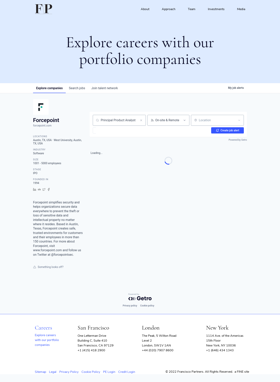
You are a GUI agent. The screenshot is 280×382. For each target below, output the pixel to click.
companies (49, 88)
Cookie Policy (90, 372)
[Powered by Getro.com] (140, 296)
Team (191, 9)
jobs (77, 88)
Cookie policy (147, 305)
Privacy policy (130, 305)
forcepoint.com (42, 125)
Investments (216, 9)
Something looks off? (48, 267)
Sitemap (40, 372)
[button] (106, 130)
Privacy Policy (69, 372)
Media (241, 9)
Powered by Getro (238, 140)
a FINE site (241, 372)
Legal (52, 372)
